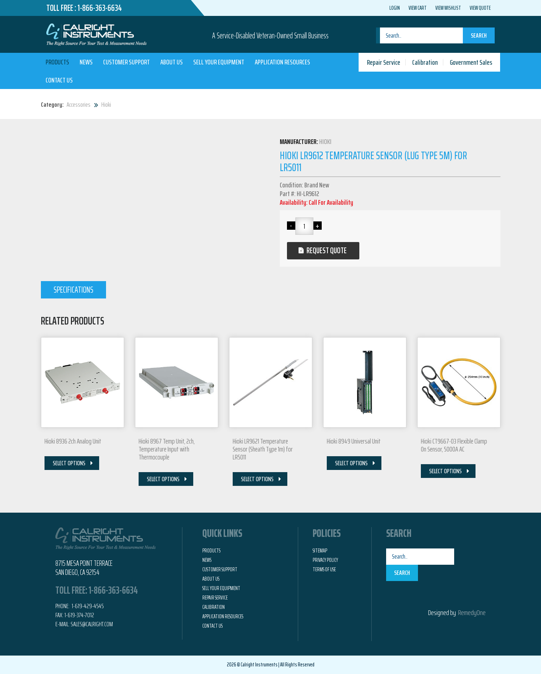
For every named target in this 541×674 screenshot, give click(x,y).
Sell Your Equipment (218, 62)
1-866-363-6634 (99, 8)
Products (57, 62)
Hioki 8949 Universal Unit (354, 441)
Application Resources (282, 62)
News (86, 62)
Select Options (69, 463)
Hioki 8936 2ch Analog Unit (73, 441)
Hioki (106, 104)
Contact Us (59, 80)
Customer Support (126, 62)
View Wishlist (448, 8)
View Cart (418, 8)
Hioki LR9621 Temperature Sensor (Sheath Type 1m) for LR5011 (263, 449)
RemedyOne (472, 612)
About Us (171, 62)
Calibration (425, 62)
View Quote (480, 8)
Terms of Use (324, 569)
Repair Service (383, 62)
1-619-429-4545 (87, 606)
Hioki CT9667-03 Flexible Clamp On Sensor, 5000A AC (454, 445)
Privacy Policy (325, 560)
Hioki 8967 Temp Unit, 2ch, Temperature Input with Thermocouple (167, 449)
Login (394, 8)
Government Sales (471, 62)
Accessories (78, 104)
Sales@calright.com (92, 624)
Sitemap (320, 550)
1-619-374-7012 (79, 615)
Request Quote (327, 250)
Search (479, 35)
